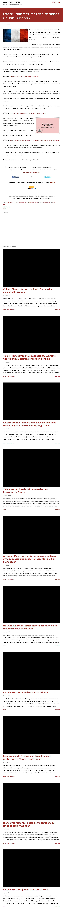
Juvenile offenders (31, 202)
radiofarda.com (12, 160)
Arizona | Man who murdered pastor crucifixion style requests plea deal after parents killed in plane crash (30, 558)
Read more (57, 309)
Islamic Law (24, 202)
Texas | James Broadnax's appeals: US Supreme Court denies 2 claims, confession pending (29, 357)
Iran (20, 202)
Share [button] (4, 208)
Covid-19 (9, 202)
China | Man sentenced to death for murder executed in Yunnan (27, 291)
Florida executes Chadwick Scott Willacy (25, 692)
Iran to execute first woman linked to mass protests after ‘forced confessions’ (27, 758)
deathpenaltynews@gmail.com (31, 172)
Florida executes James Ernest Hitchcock (25, 889)
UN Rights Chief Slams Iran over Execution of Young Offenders (28, 113)
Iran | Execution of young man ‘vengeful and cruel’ (24, 76)
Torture (53, 202)
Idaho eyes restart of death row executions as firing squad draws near (28, 824)
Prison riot (39, 202)
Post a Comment (11, 309)
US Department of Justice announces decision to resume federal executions (30, 627)
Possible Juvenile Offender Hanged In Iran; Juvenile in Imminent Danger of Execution (34, 140)
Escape (12, 202)
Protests (45, 202)
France (16, 202)
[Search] (53, 2)
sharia (48, 202)
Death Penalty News (11, 2)
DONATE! (52, 182)
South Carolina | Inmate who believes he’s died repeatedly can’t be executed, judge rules (29, 424)
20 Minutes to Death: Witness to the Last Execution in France (25, 491)
